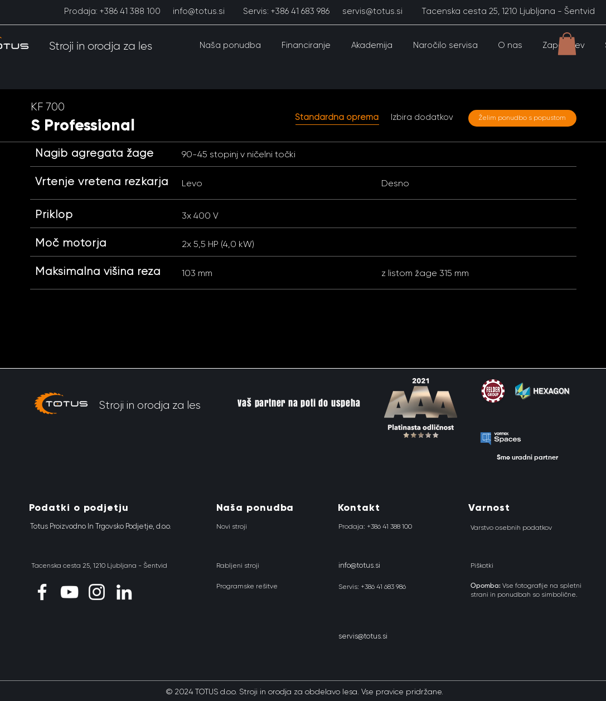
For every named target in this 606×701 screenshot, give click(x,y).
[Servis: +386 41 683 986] (286, 11)
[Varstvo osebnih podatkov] (511, 528)
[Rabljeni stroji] (237, 565)
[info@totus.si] (199, 11)
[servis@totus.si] (373, 11)
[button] (231, 45)
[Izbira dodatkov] (422, 118)
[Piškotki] (482, 565)
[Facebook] (42, 592)
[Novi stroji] (231, 526)
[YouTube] (69, 592)
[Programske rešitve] (247, 586)
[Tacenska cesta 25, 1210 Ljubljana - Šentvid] (508, 11)
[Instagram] (97, 592)
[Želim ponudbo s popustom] (522, 118)
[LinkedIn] (124, 592)
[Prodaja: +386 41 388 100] (112, 11)
